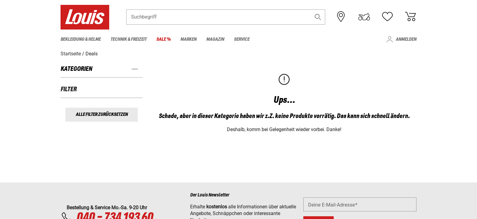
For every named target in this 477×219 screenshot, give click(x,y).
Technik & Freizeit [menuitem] (128, 39)
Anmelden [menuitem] (406, 39)
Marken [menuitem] (188, 39)
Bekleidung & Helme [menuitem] (81, 39)
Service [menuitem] (241, 39)
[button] (318, 17)
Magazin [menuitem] (215, 39)
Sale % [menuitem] (163, 39)
